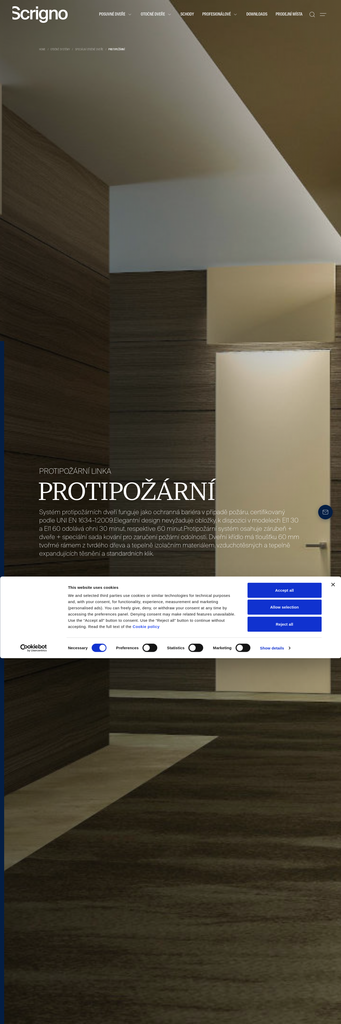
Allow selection (284, 973)
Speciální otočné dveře (89, 49)
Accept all (284, 956)
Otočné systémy (60, 49)
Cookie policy (146, 992)
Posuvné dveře (116, 14)
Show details (272, 1014)
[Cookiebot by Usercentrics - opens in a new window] (33, 1014)
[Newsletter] (325, 512)
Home (42, 49)
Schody (187, 14)
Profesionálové (220, 14)
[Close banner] (333, 950)
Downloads (256, 14)
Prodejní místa (289, 14)
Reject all (284, 990)
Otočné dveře (156, 14)
